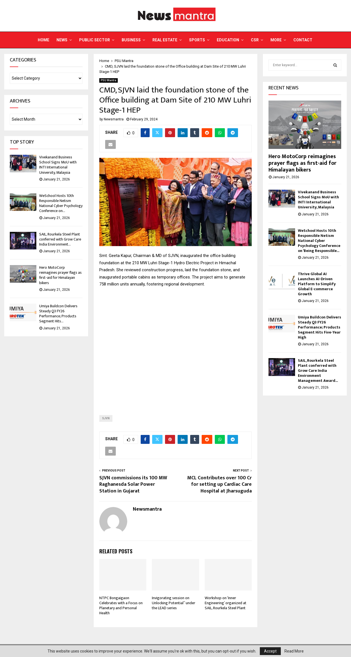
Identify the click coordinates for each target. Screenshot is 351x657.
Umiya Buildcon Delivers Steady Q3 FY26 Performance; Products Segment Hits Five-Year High (319, 327)
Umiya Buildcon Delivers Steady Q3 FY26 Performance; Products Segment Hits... (58, 314)
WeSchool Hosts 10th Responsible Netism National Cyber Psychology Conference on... (61, 203)
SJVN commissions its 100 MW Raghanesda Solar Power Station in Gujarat (133, 485)
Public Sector (94, 40)
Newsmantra (114, 119)
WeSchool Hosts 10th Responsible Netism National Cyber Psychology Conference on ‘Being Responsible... (319, 240)
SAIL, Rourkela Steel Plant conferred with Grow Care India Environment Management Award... (318, 370)
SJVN (106, 418)
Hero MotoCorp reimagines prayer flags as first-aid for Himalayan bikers (60, 275)
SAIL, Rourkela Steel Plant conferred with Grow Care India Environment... (60, 239)
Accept (270, 651)
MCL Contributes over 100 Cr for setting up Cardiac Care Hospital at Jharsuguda (219, 485)
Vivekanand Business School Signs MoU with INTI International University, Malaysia (58, 165)
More (276, 40)
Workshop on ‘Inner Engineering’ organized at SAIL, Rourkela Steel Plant (225, 603)
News (61, 40)
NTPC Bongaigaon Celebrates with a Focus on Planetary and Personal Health (121, 605)
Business (131, 40)
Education (228, 40)
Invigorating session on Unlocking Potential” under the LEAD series (173, 603)
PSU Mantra (108, 80)
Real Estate (164, 40)
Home (43, 40)
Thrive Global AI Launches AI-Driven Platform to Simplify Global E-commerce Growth (317, 284)
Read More (294, 651)
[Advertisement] (175, 347)
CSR (255, 40)
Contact (302, 40)
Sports (197, 40)
